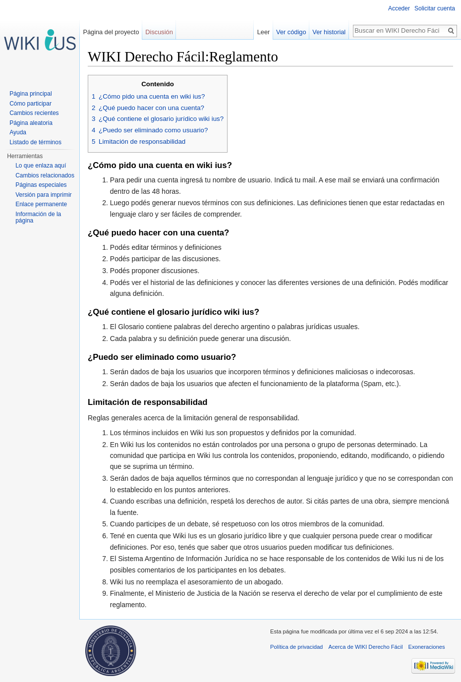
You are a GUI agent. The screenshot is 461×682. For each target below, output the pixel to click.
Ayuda (17, 132)
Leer (263, 32)
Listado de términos (35, 142)
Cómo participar (30, 103)
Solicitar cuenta (434, 8)
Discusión (159, 32)
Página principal (30, 93)
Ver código (291, 32)
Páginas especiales (40, 184)
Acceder (399, 8)
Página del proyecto (111, 32)
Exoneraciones (426, 647)
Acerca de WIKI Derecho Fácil (366, 647)
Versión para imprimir (43, 194)
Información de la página (38, 218)
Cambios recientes (33, 113)
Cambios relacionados (44, 175)
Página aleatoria (31, 122)
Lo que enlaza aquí (40, 165)
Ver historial (329, 32)
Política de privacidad (296, 647)
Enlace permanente (41, 204)
